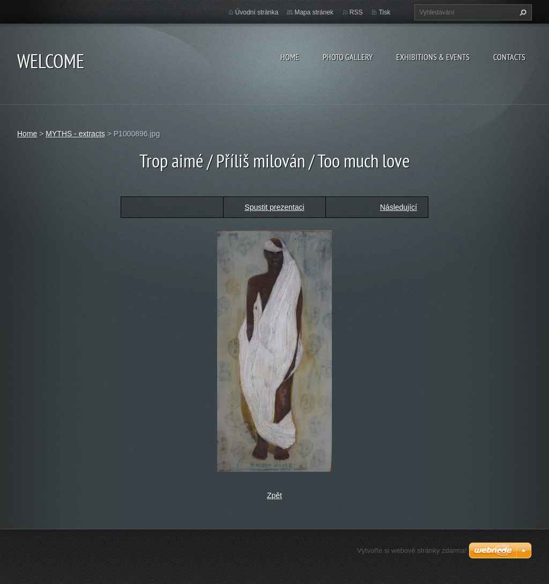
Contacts (509, 57)
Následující (398, 207)
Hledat (522, 12)
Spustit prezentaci (274, 207)
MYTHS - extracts (75, 133)
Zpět (274, 495)
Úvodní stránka (257, 12)
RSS (356, 12)
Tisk (384, 12)
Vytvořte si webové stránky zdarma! (412, 550)
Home (289, 57)
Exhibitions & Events (433, 57)
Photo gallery (348, 57)
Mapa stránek (313, 12)
